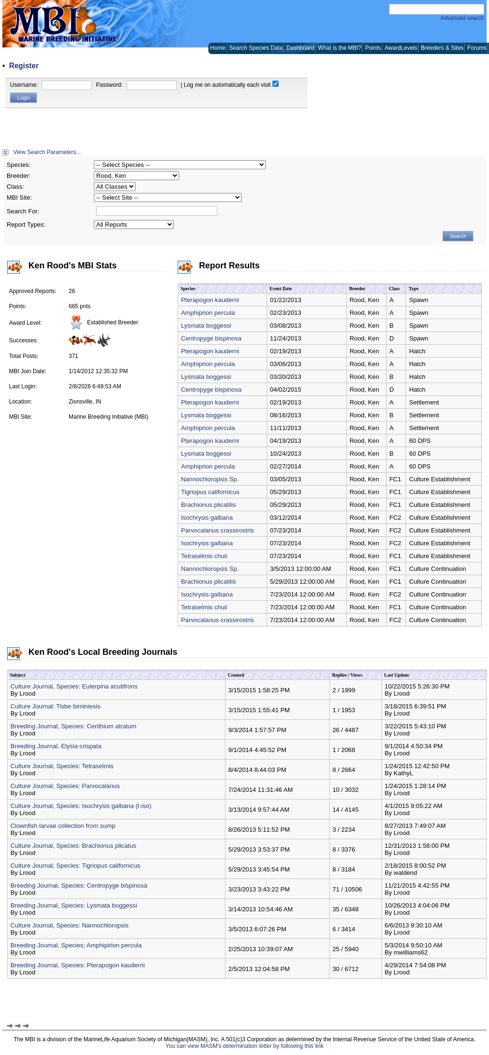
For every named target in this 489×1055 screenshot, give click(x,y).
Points (372, 48)
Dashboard (300, 48)
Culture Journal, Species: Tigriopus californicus (75, 865)
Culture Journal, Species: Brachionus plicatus (73, 845)
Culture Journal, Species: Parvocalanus (65, 785)
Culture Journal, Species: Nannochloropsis (69, 925)
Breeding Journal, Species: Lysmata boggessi (73, 905)
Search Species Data (256, 48)
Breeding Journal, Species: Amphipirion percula (76, 945)
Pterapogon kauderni (210, 299)
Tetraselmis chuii (204, 556)
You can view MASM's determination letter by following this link (244, 1046)
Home (218, 48)
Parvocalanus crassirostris (217, 530)
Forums (477, 48)
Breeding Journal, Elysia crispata (55, 746)
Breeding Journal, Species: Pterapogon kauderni (77, 965)
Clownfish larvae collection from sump (62, 825)
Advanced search (462, 18)
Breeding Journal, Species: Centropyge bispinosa (78, 885)
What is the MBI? (339, 48)
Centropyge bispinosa (211, 338)
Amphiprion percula (208, 312)
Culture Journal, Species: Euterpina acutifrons (73, 686)
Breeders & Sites (442, 48)
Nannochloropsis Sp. (210, 479)
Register (23, 66)
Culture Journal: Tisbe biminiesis (55, 706)
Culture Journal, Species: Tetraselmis (61, 766)
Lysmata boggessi (206, 325)
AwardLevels (401, 48)
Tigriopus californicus (210, 491)
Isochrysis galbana (207, 517)
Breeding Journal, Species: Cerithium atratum (73, 726)
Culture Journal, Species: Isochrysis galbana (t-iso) (81, 805)
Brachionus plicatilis (208, 504)
